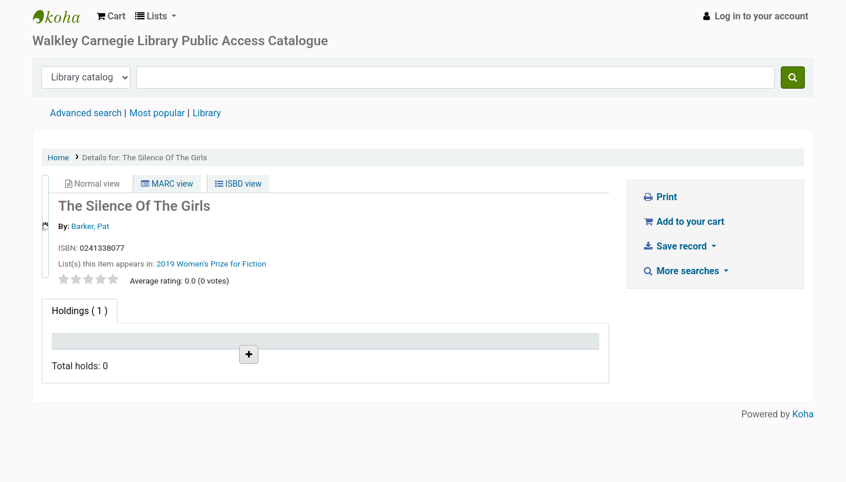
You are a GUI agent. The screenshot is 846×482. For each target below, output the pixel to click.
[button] (111, 16)
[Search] (793, 77)
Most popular (156, 113)
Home (58, 157)
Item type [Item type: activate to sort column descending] (77, 346)
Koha (803, 474)
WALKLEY (62, 16)
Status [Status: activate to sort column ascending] (181, 346)
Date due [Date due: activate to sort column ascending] (294, 346)
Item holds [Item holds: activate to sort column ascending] (517, 346)
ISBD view (238, 183)
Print (659, 197)
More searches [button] (681, 271)
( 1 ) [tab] (80, 310)
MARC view (167, 183)
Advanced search (86, 113)
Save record (675, 246)
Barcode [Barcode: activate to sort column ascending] (403, 346)
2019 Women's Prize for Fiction (211, 263)
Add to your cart (683, 221)
